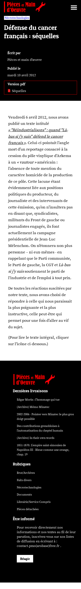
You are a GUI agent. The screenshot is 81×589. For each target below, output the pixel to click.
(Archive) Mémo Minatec (33, 407)
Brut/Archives (26, 473)
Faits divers (24, 480)
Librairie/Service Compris (34, 502)
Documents (24, 495)
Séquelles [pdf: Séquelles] (17, 91)
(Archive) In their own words (35, 438)
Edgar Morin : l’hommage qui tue (38, 400)
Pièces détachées (28, 509)
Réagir (25, 559)
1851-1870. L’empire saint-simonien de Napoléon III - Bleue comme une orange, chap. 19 (43, 449)
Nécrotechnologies (29, 487)
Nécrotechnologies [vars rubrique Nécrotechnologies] (17, 18)
